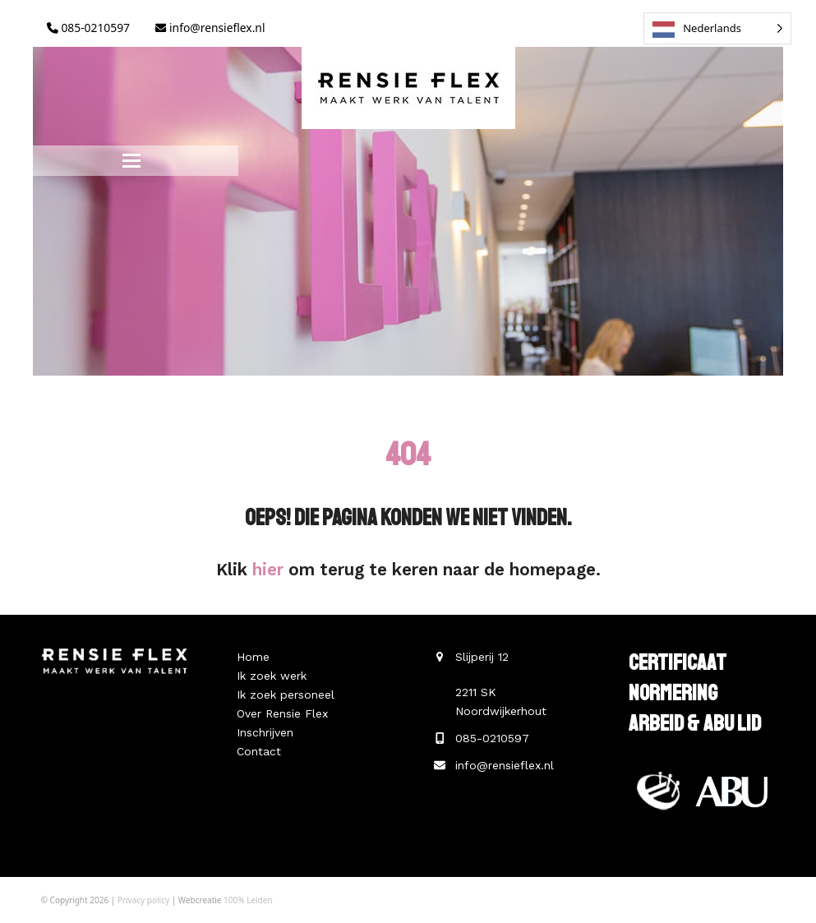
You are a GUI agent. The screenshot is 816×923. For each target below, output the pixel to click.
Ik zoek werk (272, 675)
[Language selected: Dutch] (717, 28)
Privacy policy (143, 900)
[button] (131, 161)
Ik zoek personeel (285, 694)
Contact (259, 751)
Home (253, 656)
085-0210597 (88, 27)
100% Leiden (248, 900)
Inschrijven (265, 732)
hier (268, 569)
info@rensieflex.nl (210, 27)
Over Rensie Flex (282, 713)
